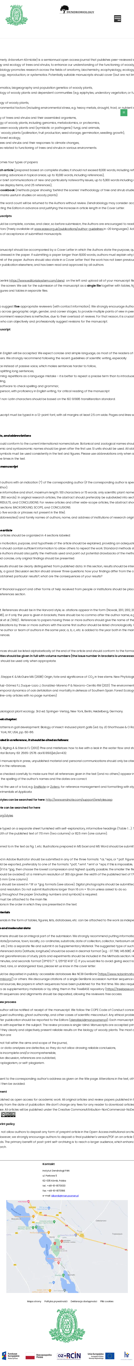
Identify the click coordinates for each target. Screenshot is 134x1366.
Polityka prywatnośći (56, 1301)
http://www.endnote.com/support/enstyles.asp (79, 800)
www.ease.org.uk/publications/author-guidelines (69, 229)
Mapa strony (34, 1301)
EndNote (40, 787)
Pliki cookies (106, 1301)
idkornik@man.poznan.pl (65, 1195)
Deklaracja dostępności (84, 1301)
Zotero (54, 787)
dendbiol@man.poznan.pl (88, 1020)
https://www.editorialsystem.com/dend (36, 281)
